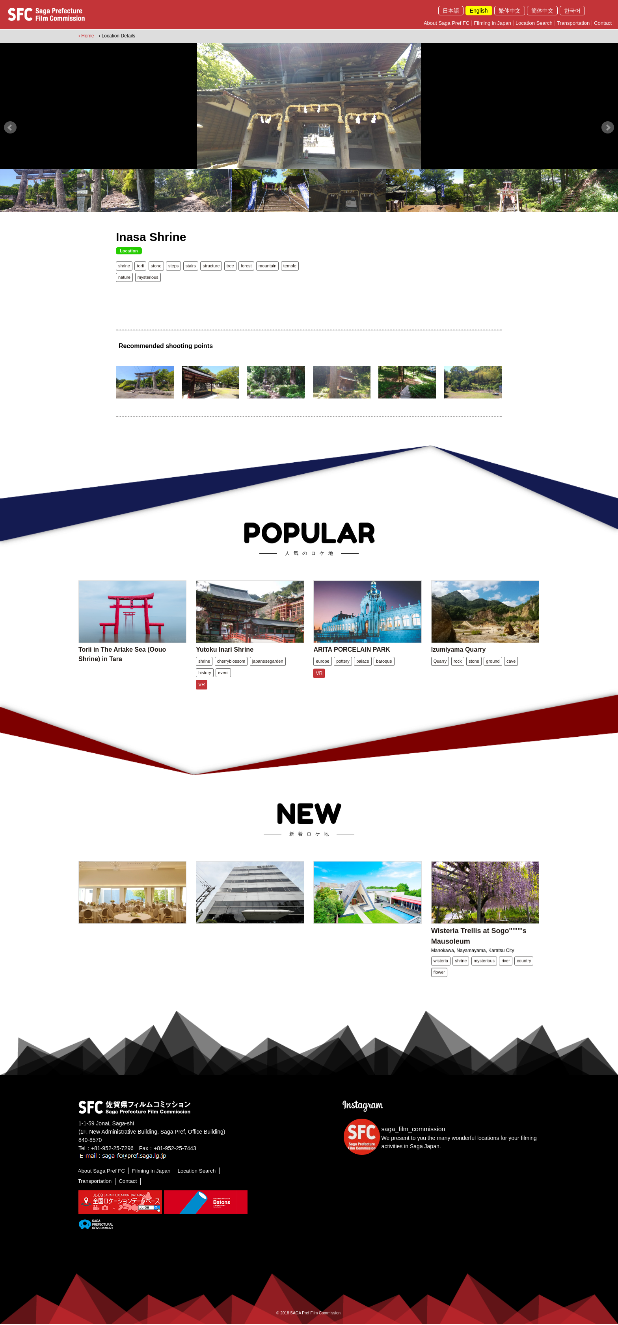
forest (246, 265)
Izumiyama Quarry (458, 660)
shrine (124, 265)
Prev (10, 126)
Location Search (534, 23)
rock (458, 672)
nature (124, 276)
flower (439, 985)
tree (230, 265)
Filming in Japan (492, 23)
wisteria (441, 973)
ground (492, 672)
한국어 (572, 10)
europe (322, 672)
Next (607, 126)
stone (156, 265)
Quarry (440, 672)
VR (201, 696)
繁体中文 (510, 10)
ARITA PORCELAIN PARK (351, 660)
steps (173, 265)
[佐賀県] (95, 1225)
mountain (267, 265)
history (204, 683)
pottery (343, 672)
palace (362, 672)
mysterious (148, 276)
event (223, 683)
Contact (603, 23)
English (479, 10)
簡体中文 (542, 10)
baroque (384, 672)
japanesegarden (267, 672)
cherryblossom (231, 672)
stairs (191, 265)
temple (289, 265)
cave (511, 672)
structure (211, 265)
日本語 (451, 10)
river (505, 973)
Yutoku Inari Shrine (224, 660)
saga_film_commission (413, 1130)
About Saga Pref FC (446, 23)
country (524, 973)
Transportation (573, 23)
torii (140, 265)
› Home (86, 36)
